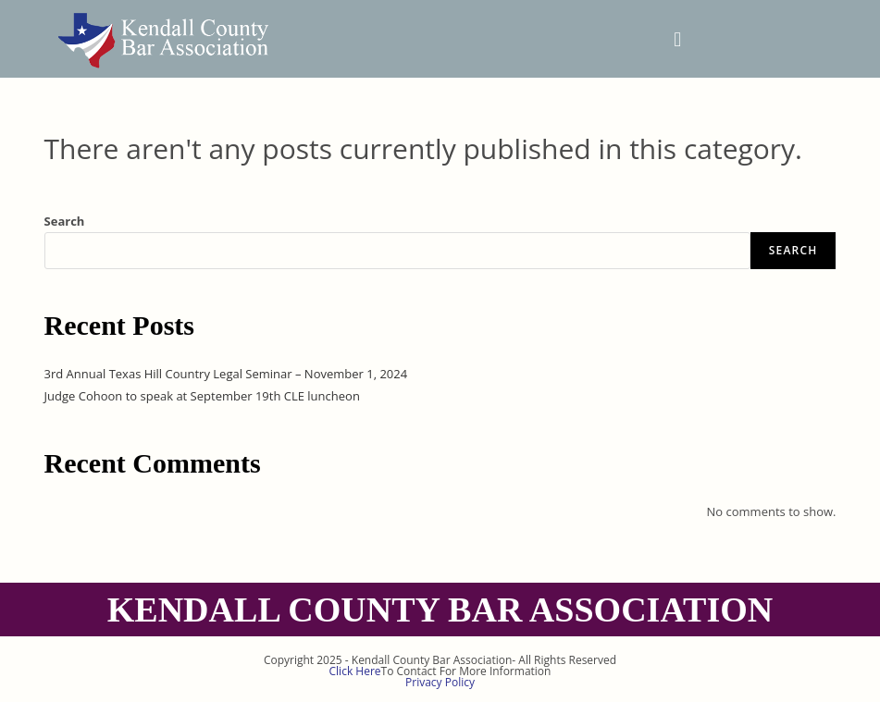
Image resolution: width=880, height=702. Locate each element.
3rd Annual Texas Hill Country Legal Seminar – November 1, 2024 (226, 373)
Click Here (355, 671)
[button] (677, 38)
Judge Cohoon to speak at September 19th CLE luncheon (202, 396)
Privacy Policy (440, 682)
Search (64, 221)
